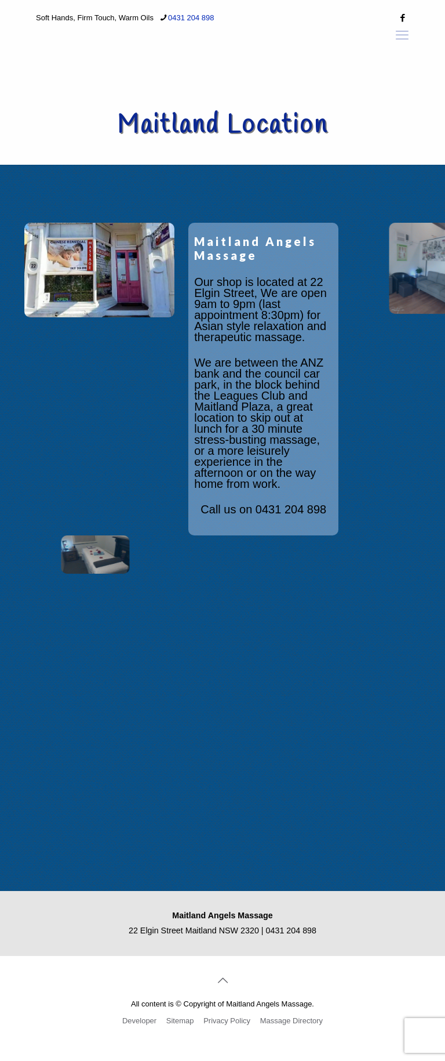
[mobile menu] (402, 35)
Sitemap (180, 1020)
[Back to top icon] (222, 980)
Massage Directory (291, 1020)
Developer (139, 1020)
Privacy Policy (226, 1020)
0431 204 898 (291, 509)
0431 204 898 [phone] (191, 17)
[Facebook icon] (402, 18)
